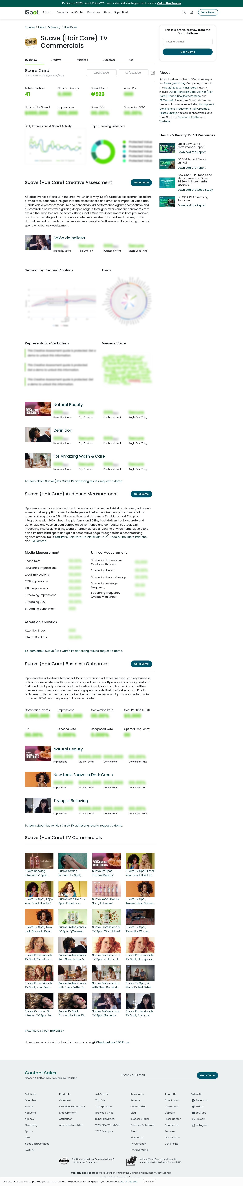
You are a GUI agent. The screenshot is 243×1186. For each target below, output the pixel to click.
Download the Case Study (195, 190)
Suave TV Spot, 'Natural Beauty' (102, 873)
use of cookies (128, 1181)
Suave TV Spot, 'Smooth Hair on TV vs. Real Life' (71, 1013)
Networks (30, 1113)
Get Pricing (171, 1144)
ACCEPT (150, 1181)
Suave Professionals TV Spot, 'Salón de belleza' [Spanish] (106, 1013)
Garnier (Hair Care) (95, 537)
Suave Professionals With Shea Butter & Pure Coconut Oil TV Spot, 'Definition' (72, 957)
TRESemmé (38, 541)
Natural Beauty (68, 404)
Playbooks (136, 1137)
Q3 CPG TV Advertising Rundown (192, 198)
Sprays (173, 113)
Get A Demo (208, 12)
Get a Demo (141, 182)
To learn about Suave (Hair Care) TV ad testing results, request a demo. (74, 481)
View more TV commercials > (44, 1031)
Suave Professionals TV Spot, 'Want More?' (106, 929)
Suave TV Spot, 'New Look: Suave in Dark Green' (38, 929)
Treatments (183, 109)
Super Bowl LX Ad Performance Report (191, 145)
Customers (171, 1106)
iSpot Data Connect (37, 1144)
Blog (133, 1113)
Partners (170, 1131)
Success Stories (139, 1119)
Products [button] (62, 12)
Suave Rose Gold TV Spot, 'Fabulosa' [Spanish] (72, 901)
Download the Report (191, 152)
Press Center (173, 1119)
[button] (120, 73)
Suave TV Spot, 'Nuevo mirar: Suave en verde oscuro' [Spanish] (139, 901)
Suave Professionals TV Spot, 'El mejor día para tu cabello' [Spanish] (140, 957)
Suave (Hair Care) (174, 83)
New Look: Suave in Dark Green (83, 775)
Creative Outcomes (142, 1125)
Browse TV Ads (104, 1113)
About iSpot (172, 1100)
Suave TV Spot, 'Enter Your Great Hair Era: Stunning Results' (140, 873)
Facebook (184, 117)
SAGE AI (29, 1150)
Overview (31, 60)
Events (134, 1131)
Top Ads (100, 1100)
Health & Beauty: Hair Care (180, 87)
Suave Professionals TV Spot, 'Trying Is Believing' (139, 1013)
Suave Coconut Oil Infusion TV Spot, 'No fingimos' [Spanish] (38, 1013)
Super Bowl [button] (121, 12)
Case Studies (138, 1106)
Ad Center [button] (77, 12)
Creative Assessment (72, 1106)
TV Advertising (139, 1150)
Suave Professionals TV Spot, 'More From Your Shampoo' (38, 957)
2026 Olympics (104, 1131)
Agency (29, 1119)
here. (169, 1172)
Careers (170, 1113)
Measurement (67, 1113)
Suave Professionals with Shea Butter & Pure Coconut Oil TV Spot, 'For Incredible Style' (72, 985)
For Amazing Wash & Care (79, 456)
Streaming (31, 1125)
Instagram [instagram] (199, 1125)
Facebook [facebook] (199, 1100)
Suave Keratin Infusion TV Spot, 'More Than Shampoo (72, 873)
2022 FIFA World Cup (107, 1125)
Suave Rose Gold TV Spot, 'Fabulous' (105, 901)
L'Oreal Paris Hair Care (66, 537)
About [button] (107, 12)
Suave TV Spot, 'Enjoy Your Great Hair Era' (39, 901)
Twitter (195, 117)
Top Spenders (103, 1106)
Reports (135, 1100)
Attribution (65, 1119)
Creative (56, 60)
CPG (27, 1137)
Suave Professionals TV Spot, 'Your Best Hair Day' (38, 985)
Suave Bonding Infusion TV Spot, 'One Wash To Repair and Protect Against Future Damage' (39, 873)
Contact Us (172, 1125)
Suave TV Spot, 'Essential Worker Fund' (137, 929)
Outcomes (109, 60)
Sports (29, 1131)
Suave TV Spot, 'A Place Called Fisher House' (139, 985)
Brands (29, 1106)
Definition (62, 430)
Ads (131, 60)
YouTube (164, 121)
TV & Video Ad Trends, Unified (192, 160)
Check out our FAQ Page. (113, 1042)
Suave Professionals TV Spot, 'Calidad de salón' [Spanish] (106, 957)
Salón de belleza (69, 238)
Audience (82, 60)
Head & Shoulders (122, 537)
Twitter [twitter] (198, 1106)
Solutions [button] (47, 12)
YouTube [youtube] (198, 1113)
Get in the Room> (169, 3)
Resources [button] (93, 12)
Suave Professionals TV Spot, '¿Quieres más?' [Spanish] (72, 929)
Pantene (141, 537)
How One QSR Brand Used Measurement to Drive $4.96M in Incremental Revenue (194, 180)
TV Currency (138, 1144)
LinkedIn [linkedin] (198, 1119)
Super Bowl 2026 (105, 1119)
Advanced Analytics (71, 1125)
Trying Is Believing (70, 800)
